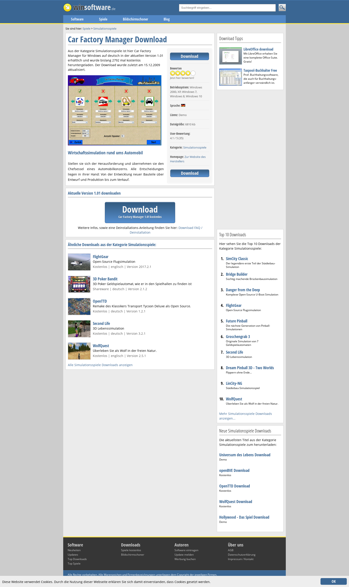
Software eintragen (186, 550)
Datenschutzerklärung (242, 554)
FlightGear (100, 256)
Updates (73, 554)
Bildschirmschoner (135, 19)
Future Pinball (236, 321)
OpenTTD (100, 301)
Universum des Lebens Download (244, 454)
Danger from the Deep (243, 289)
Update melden (184, 554)
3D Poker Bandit (105, 278)
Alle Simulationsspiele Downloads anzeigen (100, 365)
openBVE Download (234, 470)
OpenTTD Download (234, 486)
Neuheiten (74, 550)
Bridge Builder (237, 274)
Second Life (101, 323)
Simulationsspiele (194, 147)
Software (77, 19)
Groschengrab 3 (238, 336)
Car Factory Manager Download (117, 39)
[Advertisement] (250, 159)
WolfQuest (101, 345)
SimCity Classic (237, 258)
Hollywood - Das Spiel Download (244, 517)
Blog (167, 19)
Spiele (103, 19)
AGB (230, 550)
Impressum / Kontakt (241, 559)
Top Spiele (74, 563)
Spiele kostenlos (131, 550)
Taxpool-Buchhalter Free (260, 70)
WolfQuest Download (235, 501)
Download (189, 56)
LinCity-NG (234, 383)
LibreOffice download (258, 49)
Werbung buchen (185, 559)
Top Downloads (77, 559)
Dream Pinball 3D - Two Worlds (250, 367)
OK (334, 581)
